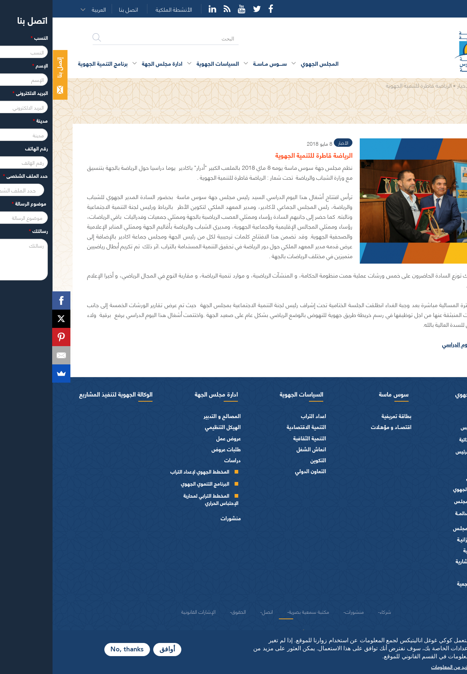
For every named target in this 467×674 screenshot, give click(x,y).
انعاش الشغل (259, 449)
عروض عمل (176, 438)
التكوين (266, 460)
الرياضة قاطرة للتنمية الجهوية (366, 85)
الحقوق (186, 611)
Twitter (204, 8)
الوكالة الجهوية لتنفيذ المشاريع (63, 393)
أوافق (115, 649)
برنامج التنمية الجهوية (50, 63)
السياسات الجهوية (249, 393)
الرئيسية (432, 85)
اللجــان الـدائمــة (418, 512)
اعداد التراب (261, 416)
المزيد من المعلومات (399, 666)
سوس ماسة (341, 393)
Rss (174, 8)
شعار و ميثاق (430, 594)
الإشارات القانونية (146, 611)
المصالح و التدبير (169, 416)
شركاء (333, 611)
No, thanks (74, 649)
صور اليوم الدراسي (411, 343)
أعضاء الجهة (431, 466)
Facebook (218, 8)
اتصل (214, 611)
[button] (48, 9)
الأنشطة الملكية (121, 9)
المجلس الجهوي (422, 393)
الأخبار (411, 85)
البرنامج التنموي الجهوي (152, 483)
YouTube (189, 8)
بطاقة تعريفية (344, 416)
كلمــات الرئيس (418, 451)
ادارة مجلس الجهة (163, 393)
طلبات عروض (173, 449)
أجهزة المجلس (429, 477)
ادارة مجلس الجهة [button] (109, 63)
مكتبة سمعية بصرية (256, 611)
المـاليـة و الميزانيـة (424, 539)
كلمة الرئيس (420, 427)
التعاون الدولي (258, 471)
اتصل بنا (75, 9)
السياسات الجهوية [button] (165, 63)
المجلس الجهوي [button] (267, 63)
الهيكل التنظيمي (170, 427)
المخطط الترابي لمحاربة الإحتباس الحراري (158, 499)
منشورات (178, 518)
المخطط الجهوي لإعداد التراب (147, 471)
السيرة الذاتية (420, 439)
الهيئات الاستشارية (423, 561)
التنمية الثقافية (257, 438)
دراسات (180, 460)
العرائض (435, 572)
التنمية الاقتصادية (254, 427)
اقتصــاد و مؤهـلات (339, 427)
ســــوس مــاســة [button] (217, 63)
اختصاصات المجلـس (422, 528)
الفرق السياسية (427, 550)
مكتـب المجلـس (417, 500)
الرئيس (436, 416)
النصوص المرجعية (424, 583)
